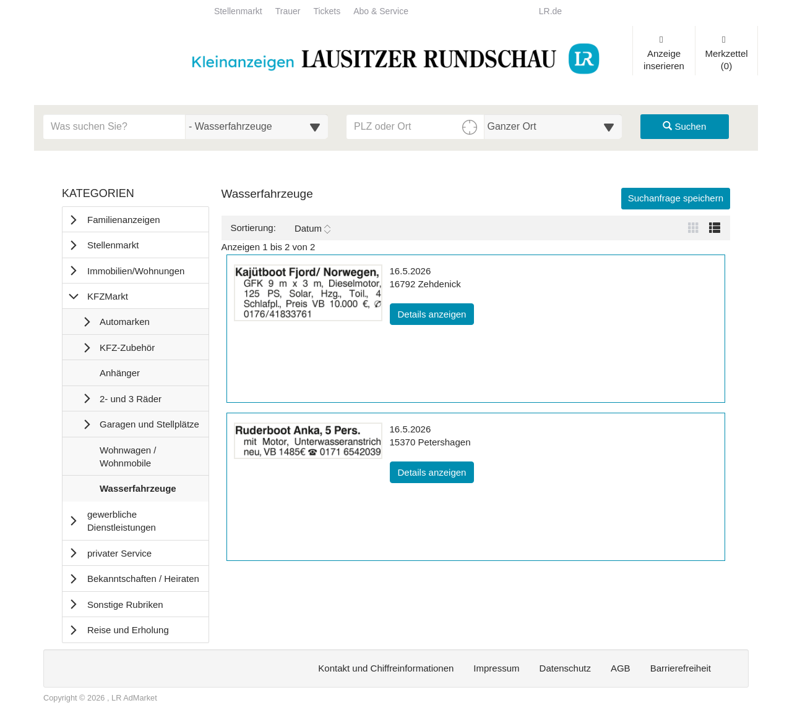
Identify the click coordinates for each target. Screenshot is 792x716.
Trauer (288, 11)
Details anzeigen (436, 313)
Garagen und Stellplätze (149, 424)
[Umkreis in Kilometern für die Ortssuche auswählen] (553, 126)
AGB (621, 668)
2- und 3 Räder (130, 399)
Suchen (684, 126)
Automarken (125, 321)
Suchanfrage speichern (675, 198)
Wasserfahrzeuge (137, 491)
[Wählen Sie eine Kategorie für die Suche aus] (257, 126)
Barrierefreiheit (680, 668)
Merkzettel (726, 53)
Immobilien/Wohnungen (135, 271)
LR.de (550, 11)
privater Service (119, 553)
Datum (312, 228)
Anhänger (119, 375)
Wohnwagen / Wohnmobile (127, 459)
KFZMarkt (107, 296)
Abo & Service (380, 11)
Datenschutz (565, 668)
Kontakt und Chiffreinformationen (386, 668)
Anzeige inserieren (664, 53)
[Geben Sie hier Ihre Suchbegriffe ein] (114, 126)
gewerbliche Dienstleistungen (121, 521)
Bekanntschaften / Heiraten (143, 578)
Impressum (496, 668)
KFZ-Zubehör (127, 347)
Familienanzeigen (123, 219)
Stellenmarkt (238, 11)
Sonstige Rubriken (125, 604)
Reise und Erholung (128, 630)
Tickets (326, 11)
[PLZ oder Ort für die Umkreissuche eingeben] (415, 126)
